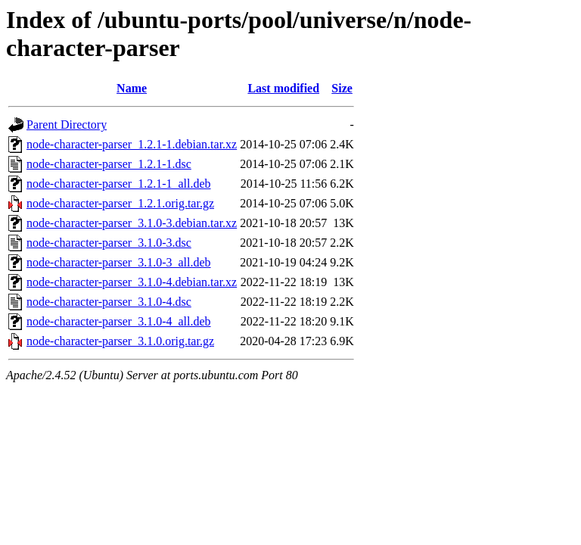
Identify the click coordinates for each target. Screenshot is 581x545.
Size (342, 88)
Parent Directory (66, 124)
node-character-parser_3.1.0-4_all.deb (118, 321)
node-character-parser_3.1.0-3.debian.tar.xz (131, 222)
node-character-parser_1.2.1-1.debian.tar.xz (131, 144)
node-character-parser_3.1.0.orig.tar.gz (120, 341)
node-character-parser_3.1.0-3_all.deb (118, 262)
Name (132, 88)
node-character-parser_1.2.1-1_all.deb (118, 183)
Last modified (283, 88)
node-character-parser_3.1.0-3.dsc (108, 242)
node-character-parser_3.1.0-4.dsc (108, 301)
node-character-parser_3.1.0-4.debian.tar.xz (131, 282)
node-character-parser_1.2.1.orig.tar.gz (120, 203)
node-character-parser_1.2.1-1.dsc (108, 163)
